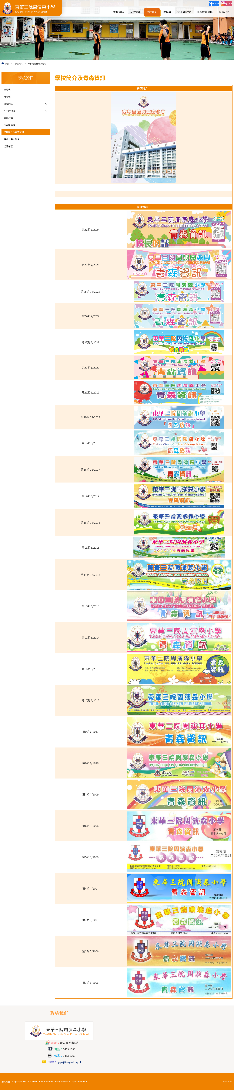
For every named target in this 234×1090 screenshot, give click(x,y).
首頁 (7, 63)
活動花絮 (9, 152)
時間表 (8, 97)
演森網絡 (9, 105)
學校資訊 (19, 63)
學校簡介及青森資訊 (16, 137)
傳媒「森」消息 (14, 145)
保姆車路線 (11, 129)
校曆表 (8, 90)
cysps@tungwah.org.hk (69, 1062)
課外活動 (9, 121)
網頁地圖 (5, 1081)
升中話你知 (11, 113)
